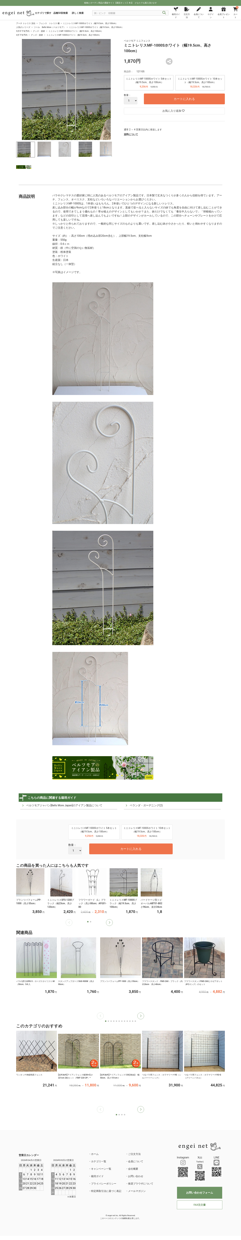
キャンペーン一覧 (101, 1168)
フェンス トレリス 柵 (49, 23)
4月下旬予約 (21, 35)
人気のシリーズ (23, 27)
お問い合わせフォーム (199, 1192)
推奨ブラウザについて (140, 1183)
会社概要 (133, 1168)
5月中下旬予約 (22, 31)
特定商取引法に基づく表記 (106, 1191)
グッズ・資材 (39, 31)
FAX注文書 (199, 1204)
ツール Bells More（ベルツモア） (49, 27)
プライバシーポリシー (103, 1183)
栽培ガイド (97, 1176)
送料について (131, 134)
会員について (135, 1161)
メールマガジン (137, 1191)
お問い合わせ (135, 1176)
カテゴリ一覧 (98, 1161)
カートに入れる (184, 99)
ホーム (95, 1154)
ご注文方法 (134, 1154)
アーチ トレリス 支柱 (25, 23)
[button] (109, 922)
